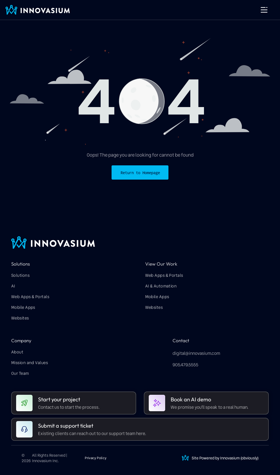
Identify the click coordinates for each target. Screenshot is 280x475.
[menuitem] (66, 275)
